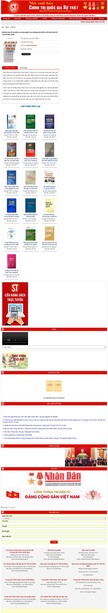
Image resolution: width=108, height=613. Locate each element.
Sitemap (101, 18)
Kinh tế (13, 27)
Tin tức (44, 18)
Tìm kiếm (54, 542)
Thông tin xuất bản (31, 18)
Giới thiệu (18, 18)
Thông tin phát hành (58, 18)
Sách (7, 27)
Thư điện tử (90, 18)
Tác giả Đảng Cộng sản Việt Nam (54, 398)
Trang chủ (6, 18)
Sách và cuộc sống (75, 18)
